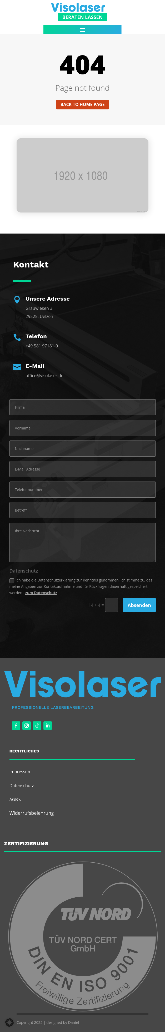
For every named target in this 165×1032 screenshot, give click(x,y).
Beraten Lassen (82, 17)
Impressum (20, 772)
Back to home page (83, 104)
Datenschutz (21, 785)
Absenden (139, 605)
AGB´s (15, 799)
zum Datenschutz (41, 592)
